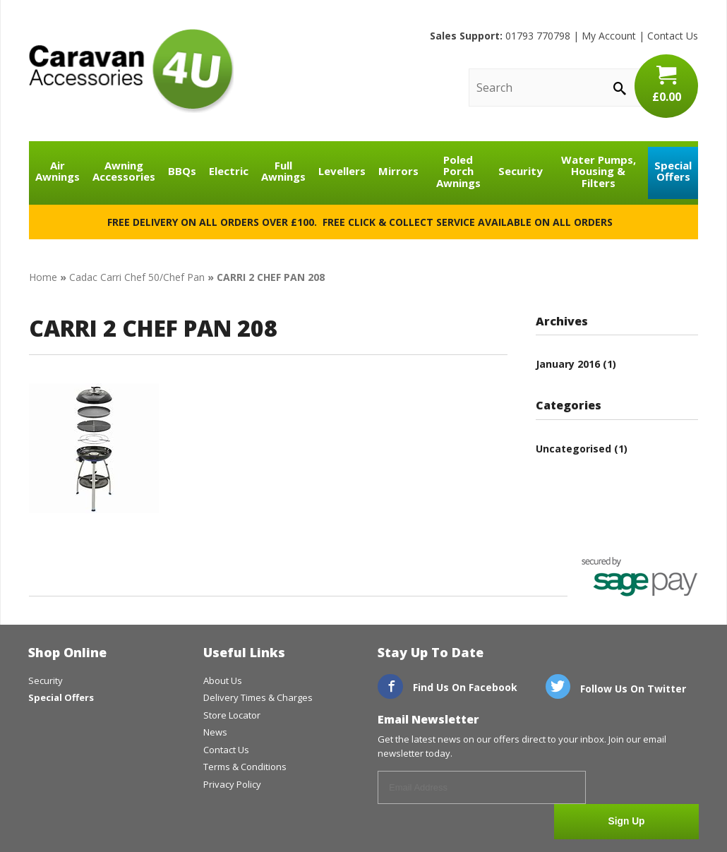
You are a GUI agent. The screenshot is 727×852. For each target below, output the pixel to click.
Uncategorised (573, 448)
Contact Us (672, 35)
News (215, 732)
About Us (222, 680)
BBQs (182, 171)
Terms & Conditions (245, 766)
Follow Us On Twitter (616, 688)
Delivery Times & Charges (258, 697)
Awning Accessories (123, 171)
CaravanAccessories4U (131, 70)
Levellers (342, 171)
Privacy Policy (232, 784)
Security (520, 171)
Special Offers (673, 171)
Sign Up (646, 788)
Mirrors (398, 171)
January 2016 (568, 364)
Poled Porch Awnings (458, 171)
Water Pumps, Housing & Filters (598, 171)
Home (43, 277)
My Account (609, 35)
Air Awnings (57, 171)
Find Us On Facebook (447, 687)
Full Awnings (283, 171)
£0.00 (666, 84)
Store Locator (231, 715)
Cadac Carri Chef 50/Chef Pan (137, 277)
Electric (228, 171)
